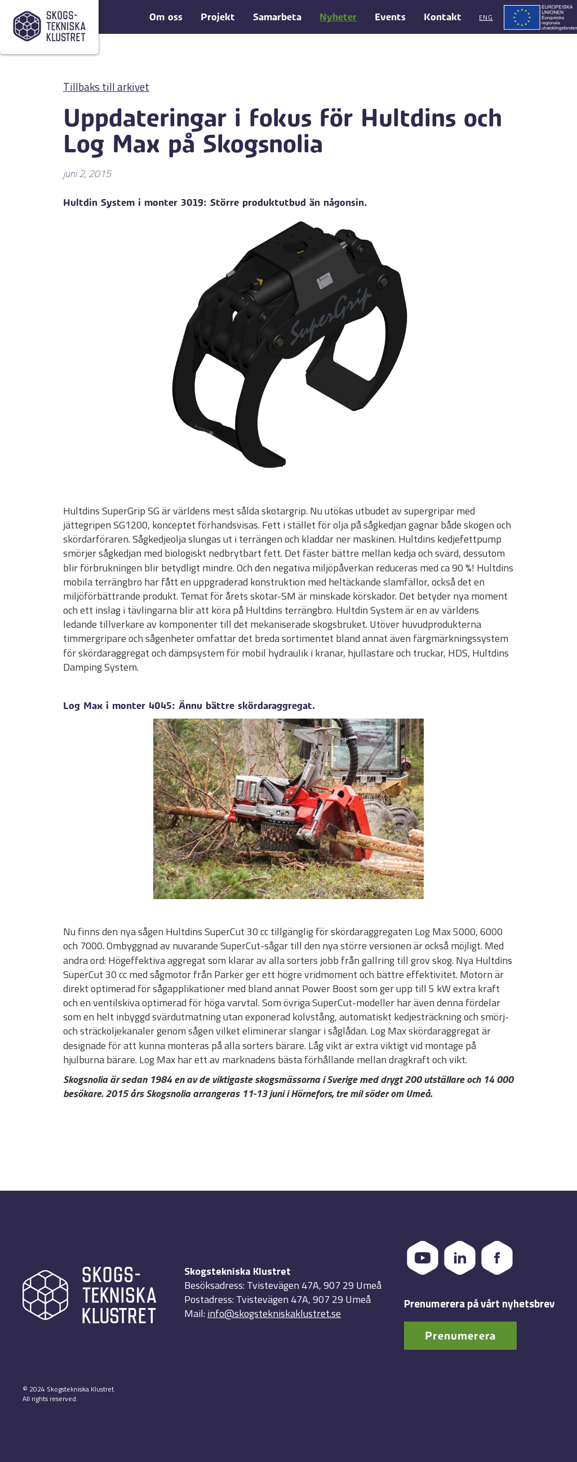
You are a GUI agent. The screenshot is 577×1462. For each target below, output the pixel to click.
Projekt (218, 17)
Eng (486, 17)
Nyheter (338, 17)
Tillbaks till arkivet (106, 86)
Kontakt (442, 17)
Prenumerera (460, 1336)
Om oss (166, 17)
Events (390, 17)
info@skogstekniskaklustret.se (274, 1313)
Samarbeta (277, 17)
